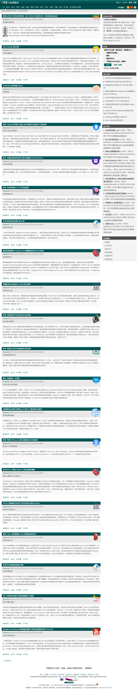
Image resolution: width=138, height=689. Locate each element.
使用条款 (83, 674)
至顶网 (107, 242)
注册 (134, 2)
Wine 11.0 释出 (123, 157)
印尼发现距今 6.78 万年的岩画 (116, 101)
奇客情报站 (109, 252)
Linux (13, 7)
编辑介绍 (69, 674)
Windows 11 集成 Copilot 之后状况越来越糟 (19, 470)
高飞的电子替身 (75, 7)
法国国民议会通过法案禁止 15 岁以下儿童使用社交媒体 (22, 409)
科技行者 (108, 249)
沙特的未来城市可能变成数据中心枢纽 (20, 596)
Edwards (6, 19)
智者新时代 (109, 256)
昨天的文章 (7, 661)
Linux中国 (108, 245)
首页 (8, 7)
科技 (22, 7)
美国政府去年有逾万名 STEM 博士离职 (119, 85)
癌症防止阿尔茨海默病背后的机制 (117, 78)
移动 (27, 7)
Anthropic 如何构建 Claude (114, 117)
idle (60, 7)
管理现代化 (109, 259)
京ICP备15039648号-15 (58, 685)
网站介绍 (91, 674)
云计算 (65, 7)
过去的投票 (60, 674)
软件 (41, 7)
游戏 (51, 7)
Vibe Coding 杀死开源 (113, 120)
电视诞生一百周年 (13, 378)
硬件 (37, 7)
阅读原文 (6, 41)
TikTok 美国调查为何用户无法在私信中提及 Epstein (21, 503)
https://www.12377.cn (105, 687)
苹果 (32, 7)
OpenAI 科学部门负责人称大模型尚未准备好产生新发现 (27, 124)
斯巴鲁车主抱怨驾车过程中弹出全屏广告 (120, 166)
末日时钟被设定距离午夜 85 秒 (116, 97)
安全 (46, 7)
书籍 (56, 7)
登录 (130, 2)
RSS (96, 674)
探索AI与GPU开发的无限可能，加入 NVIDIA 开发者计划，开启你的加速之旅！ (31, 16)
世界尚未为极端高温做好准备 (13, 565)
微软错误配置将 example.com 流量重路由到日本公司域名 (23, 251)
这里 (23, 11)
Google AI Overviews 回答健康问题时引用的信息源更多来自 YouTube (28, 629)
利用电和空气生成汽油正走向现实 (117, 82)
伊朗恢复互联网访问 (119, 136)
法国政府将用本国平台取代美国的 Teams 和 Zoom (25, 158)
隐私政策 (76, 674)
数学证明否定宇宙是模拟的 (125, 199)
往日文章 (53, 674)
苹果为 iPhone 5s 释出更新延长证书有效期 (22, 440)
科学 (18, 7)
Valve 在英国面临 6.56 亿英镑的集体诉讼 (21, 534)
